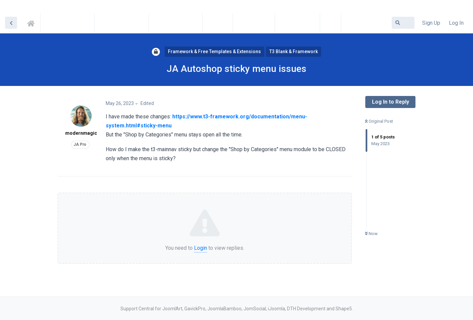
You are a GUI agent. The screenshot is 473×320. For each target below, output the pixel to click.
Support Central (32, 22)
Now (371, 233)
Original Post (379, 121)
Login (200, 248)
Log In (456, 23)
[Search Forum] (403, 23)
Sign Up (431, 23)
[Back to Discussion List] (11, 23)
